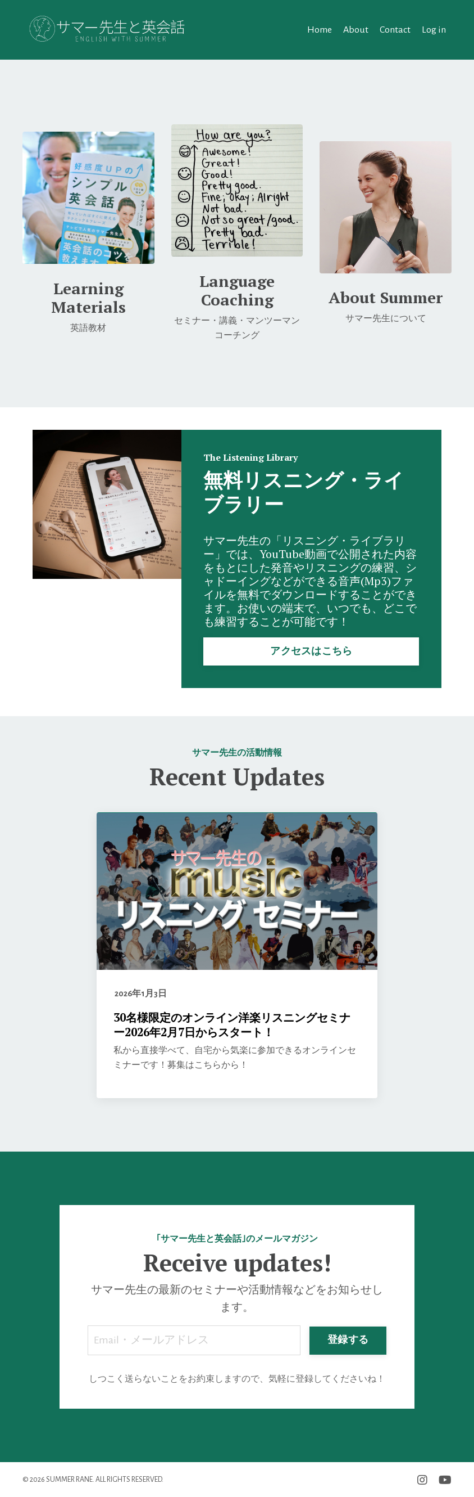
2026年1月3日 (141, 992)
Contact (395, 29)
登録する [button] (347, 1339)
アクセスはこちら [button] (311, 650)
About (355, 29)
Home (319, 29)
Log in (434, 29)
